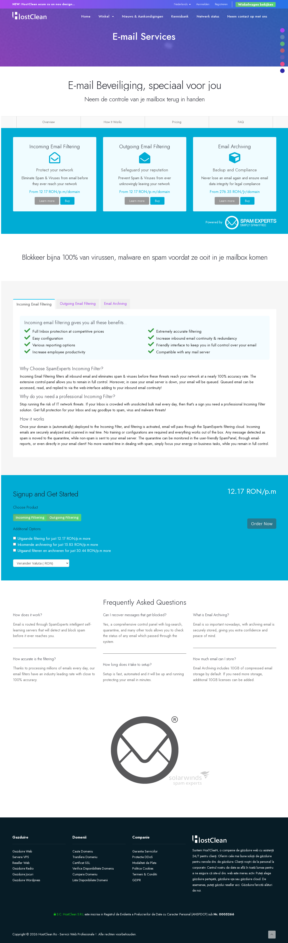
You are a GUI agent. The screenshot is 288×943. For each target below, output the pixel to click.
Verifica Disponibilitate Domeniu (93, 868)
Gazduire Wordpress (26, 880)
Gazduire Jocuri (22, 874)
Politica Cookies (142, 868)
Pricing (176, 122)
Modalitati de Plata (144, 863)
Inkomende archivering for (55, 544)
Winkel (106, 16)
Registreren (221, 4)
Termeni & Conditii (144, 874)
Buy (67, 201)
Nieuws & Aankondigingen (142, 16)
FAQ (241, 122)
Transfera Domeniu (84, 857)
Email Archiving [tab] (115, 303)
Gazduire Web (22, 851)
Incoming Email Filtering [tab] (34, 304)
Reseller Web (20, 863)
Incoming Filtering (30, 517)
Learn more (46, 201)
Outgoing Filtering (64, 517)
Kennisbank (180, 16)
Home (85, 16)
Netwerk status (208, 16)
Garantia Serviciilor (145, 851)
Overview (48, 122)
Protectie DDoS (142, 857)
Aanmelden (202, 4)
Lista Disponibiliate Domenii (90, 880)
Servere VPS (20, 857)
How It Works (113, 122)
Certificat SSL (81, 863)
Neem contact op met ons (247, 16)
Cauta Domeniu (82, 851)
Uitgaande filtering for (51, 538)
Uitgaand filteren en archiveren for (62, 550)
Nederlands (182, 4)
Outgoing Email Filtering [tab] (78, 303)
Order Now (261, 523)
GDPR (136, 880)
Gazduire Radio (23, 868)
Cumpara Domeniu (84, 874)
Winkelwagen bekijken (255, 4)
